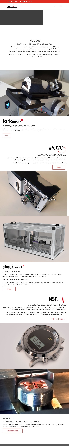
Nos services (12, 431)
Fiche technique (57, 319)
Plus (6, 135)
